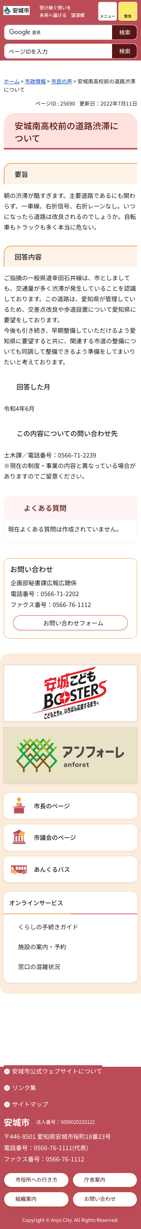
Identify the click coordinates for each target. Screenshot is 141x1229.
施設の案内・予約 (42, 946)
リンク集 (24, 1087)
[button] (107, 11)
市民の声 (61, 81)
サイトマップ (30, 1103)
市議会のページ (55, 837)
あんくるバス (52, 869)
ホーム (12, 81)
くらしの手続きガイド (48, 926)
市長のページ (52, 805)
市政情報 (35, 81)
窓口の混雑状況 (39, 966)
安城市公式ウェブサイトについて (57, 1070)
